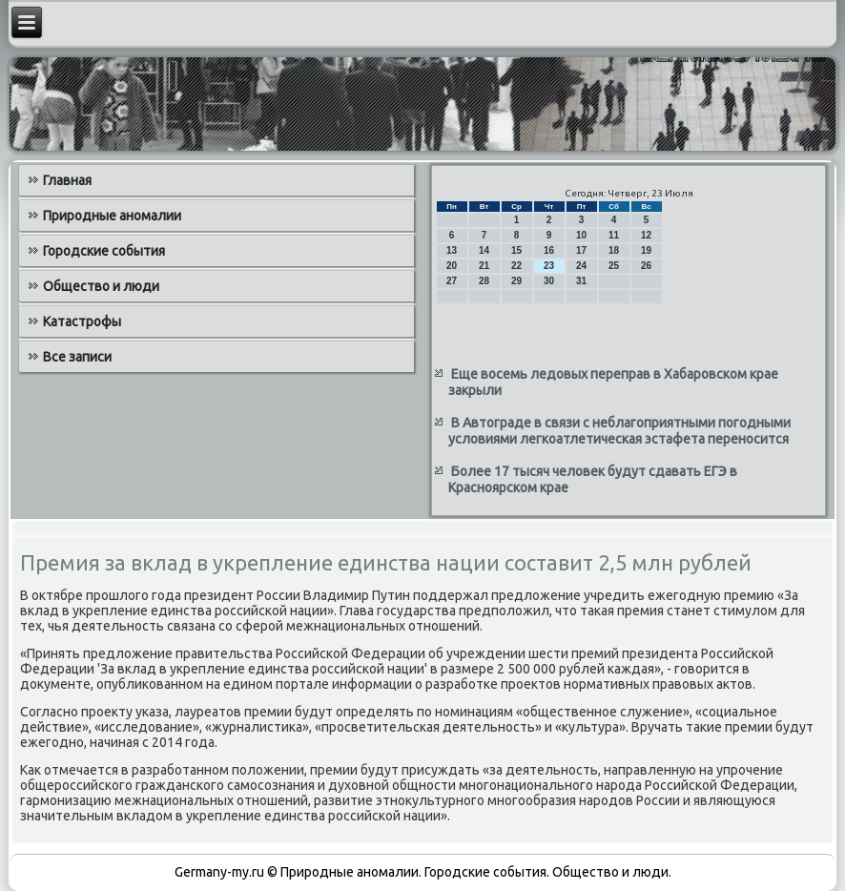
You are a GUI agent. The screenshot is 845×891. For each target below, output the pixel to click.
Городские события (104, 251)
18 (613, 250)
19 (646, 250)
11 (613, 235)
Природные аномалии (112, 215)
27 (451, 281)
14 (484, 250)
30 (549, 281)
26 (646, 265)
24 (581, 265)
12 (646, 235)
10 (581, 235)
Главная (67, 180)
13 (451, 250)
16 (549, 250)
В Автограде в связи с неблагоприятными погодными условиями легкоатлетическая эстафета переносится (619, 431)
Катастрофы (82, 321)
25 (613, 265)
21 (484, 265)
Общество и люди (101, 286)
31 (581, 281)
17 (581, 250)
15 (516, 250)
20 (451, 265)
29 (516, 281)
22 (516, 265)
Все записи (77, 356)
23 (549, 265)
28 (484, 281)
